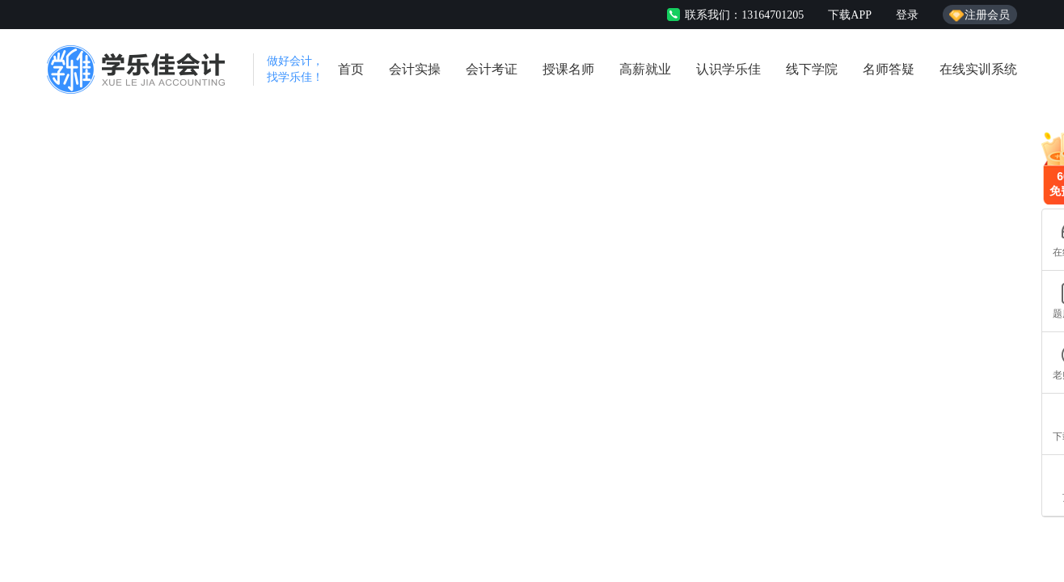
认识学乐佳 (728, 69)
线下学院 (812, 69)
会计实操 (415, 69)
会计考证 (491, 69)
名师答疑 (888, 69)
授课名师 (568, 69)
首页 (351, 69)
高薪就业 (645, 69)
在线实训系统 (978, 69)
